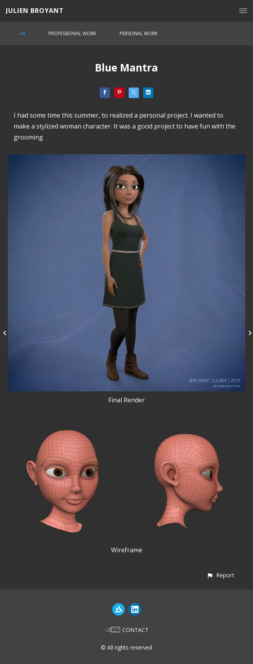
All (22, 33)
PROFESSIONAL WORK (72, 33)
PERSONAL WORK (139, 33)
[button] (220, 575)
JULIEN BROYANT (35, 10)
